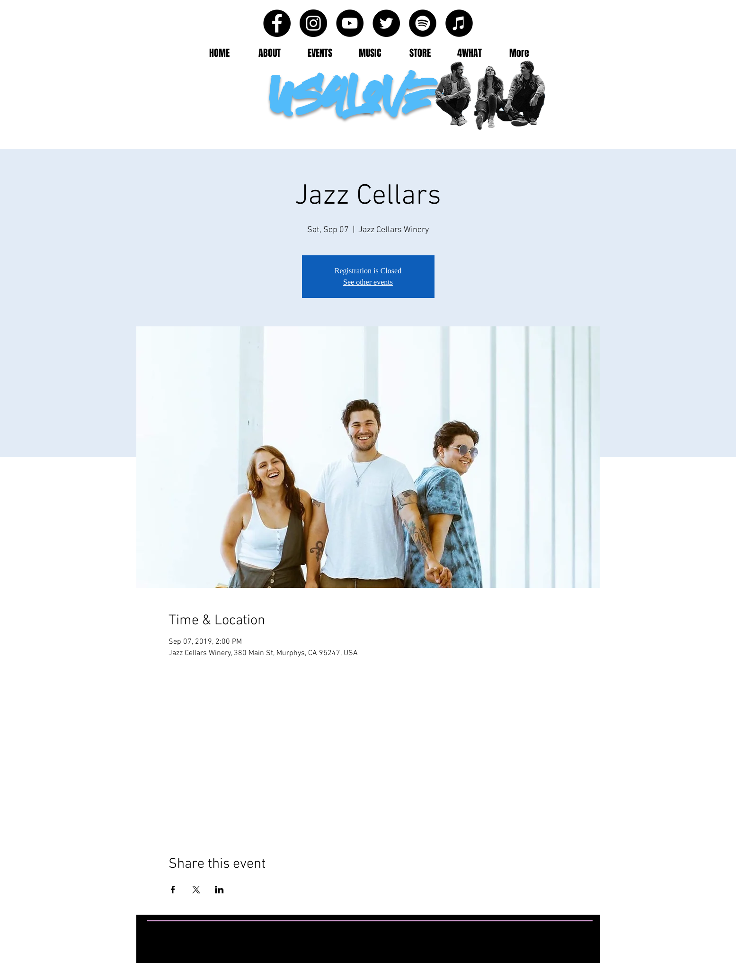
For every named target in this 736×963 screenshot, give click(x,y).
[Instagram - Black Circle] (313, 23)
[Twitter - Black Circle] (386, 23)
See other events (368, 282)
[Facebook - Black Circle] (277, 23)
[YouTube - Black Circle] (350, 23)
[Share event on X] (196, 889)
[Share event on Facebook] (172, 889)
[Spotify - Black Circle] (422, 23)
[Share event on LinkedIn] (219, 889)
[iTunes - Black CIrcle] (459, 23)
